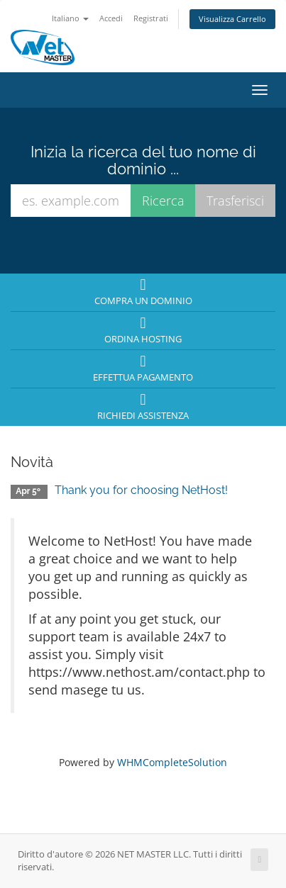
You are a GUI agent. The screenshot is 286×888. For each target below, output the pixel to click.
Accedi (111, 18)
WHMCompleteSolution (172, 762)
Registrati (150, 18)
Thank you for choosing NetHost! (141, 490)
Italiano (70, 18)
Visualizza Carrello (232, 18)
